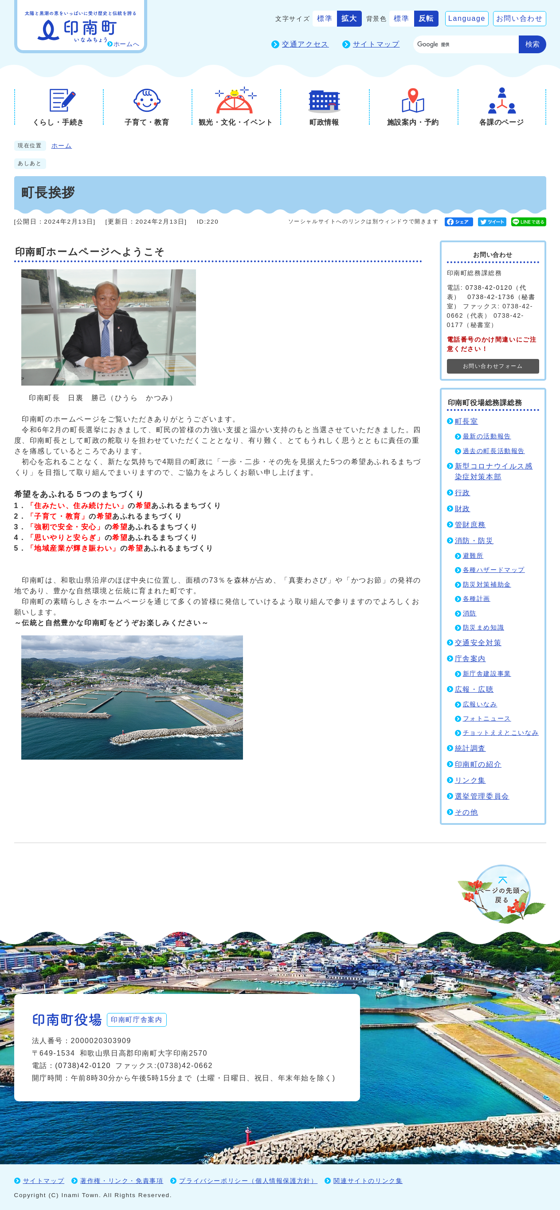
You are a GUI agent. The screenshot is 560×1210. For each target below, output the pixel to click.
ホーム (61, 145)
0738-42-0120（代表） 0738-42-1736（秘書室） (491, 297)
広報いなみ (480, 704)
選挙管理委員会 (482, 796)
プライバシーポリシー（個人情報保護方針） (248, 1179)
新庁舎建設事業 (487, 673)
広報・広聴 (474, 689)
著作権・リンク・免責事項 (121, 1179)
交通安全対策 (478, 642)
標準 (325, 18)
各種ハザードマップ (494, 570)
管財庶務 (470, 524)
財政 (462, 508)
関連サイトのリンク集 (368, 1179)
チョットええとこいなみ (501, 732)
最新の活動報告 (487, 436)
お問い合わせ (519, 18)
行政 (462, 493)
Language (467, 18)
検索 (532, 44)
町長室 (466, 421)
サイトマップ (376, 44)
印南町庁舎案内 (141, 1018)
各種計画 (476, 598)
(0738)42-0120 (83, 1064)
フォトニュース (487, 718)
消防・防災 (474, 540)
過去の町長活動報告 (494, 451)
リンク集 (470, 780)
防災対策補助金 (487, 584)
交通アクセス (305, 44)
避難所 (473, 555)
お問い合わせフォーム (493, 366)
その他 (466, 812)
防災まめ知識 (484, 627)
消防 (470, 613)
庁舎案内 (470, 658)
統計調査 (470, 748)
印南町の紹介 (478, 764)
